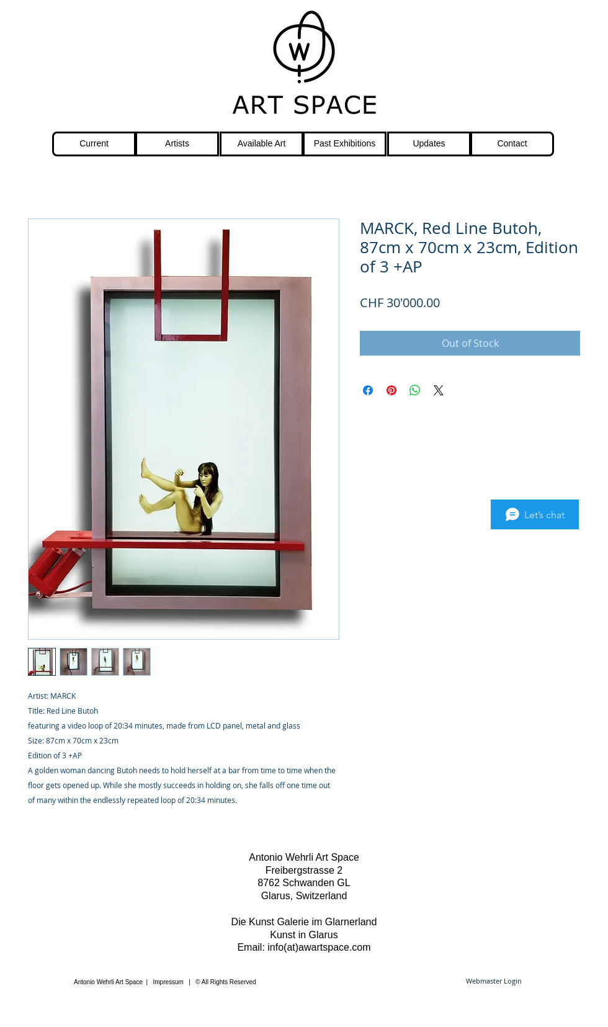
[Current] (94, 144)
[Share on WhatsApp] (415, 390)
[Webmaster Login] (493, 981)
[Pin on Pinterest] (391, 390)
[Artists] (177, 144)
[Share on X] (438, 390)
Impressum (168, 982)
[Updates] (429, 144)
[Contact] (512, 144)
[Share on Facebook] (367, 390)
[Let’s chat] (535, 514)
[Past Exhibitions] (345, 144)
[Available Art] (261, 144)
